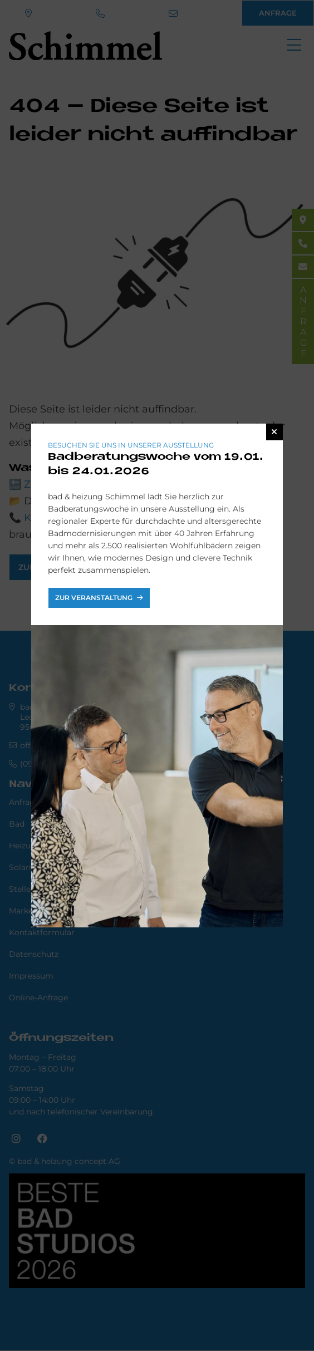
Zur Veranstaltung (94, 597)
